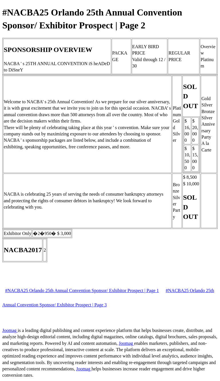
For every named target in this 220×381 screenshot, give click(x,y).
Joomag (10, 330)
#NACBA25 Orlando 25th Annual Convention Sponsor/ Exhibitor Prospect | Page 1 (82, 290)
